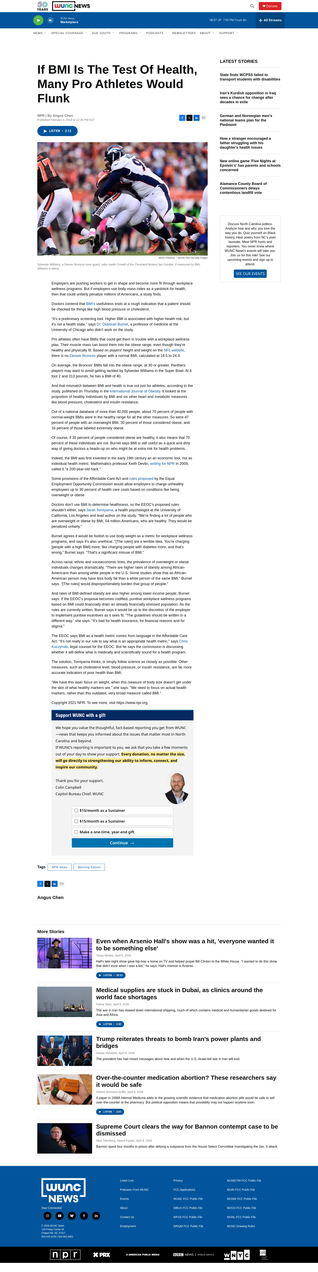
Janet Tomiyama (100, 519)
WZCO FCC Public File (241, 1217)
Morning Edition (89, 876)
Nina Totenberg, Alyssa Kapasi (115, 1149)
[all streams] (270, 29)
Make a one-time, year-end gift (107, 841)
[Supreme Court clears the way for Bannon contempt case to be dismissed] (64, 1147)
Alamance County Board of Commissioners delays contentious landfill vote (243, 197)
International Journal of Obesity (135, 400)
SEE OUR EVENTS (250, 282)
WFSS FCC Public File (187, 1226)
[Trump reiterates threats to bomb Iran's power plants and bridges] (64, 1060)
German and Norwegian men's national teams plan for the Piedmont (246, 129)
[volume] (50, 29)
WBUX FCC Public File (187, 1217)
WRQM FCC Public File (188, 1235)
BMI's (90, 313)
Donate (274, 11)
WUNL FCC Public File (241, 1226)
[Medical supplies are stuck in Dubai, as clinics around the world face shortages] (64, 1011)
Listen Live (127, 1189)
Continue (122, 852)
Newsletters (184, 42)
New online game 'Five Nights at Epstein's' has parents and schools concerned (250, 174)
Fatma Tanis (104, 1013)
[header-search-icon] (254, 11)
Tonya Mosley (105, 964)
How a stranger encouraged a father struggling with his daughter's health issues (245, 152)
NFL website (174, 359)
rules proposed (141, 488)
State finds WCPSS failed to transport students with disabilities (250, 86)
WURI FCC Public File (241, 1198)
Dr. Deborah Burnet (112, 333)
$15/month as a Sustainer (102, 830)
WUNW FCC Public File (242, 1208)
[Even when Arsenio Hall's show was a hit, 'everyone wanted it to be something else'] (64, 962)
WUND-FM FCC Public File (244, 1189)
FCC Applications (184, 1198)
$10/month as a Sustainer (102, 819)
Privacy (178, 1189)
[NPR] (65, 1264)
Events (124, 1208)
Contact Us (127, 1226)
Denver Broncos (83, 365)
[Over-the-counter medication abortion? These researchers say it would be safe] (64, 1098)
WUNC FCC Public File (188, 1208)
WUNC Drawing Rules (241, 1235)
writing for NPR (162, 473)
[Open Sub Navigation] (45, 42)
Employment (128, 1235)
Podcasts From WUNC (134, 1198)
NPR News (59, 876)
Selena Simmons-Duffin (111, 1101)
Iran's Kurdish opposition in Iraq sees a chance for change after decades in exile (248, 106)
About (124, 1217)
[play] (38, 29)
